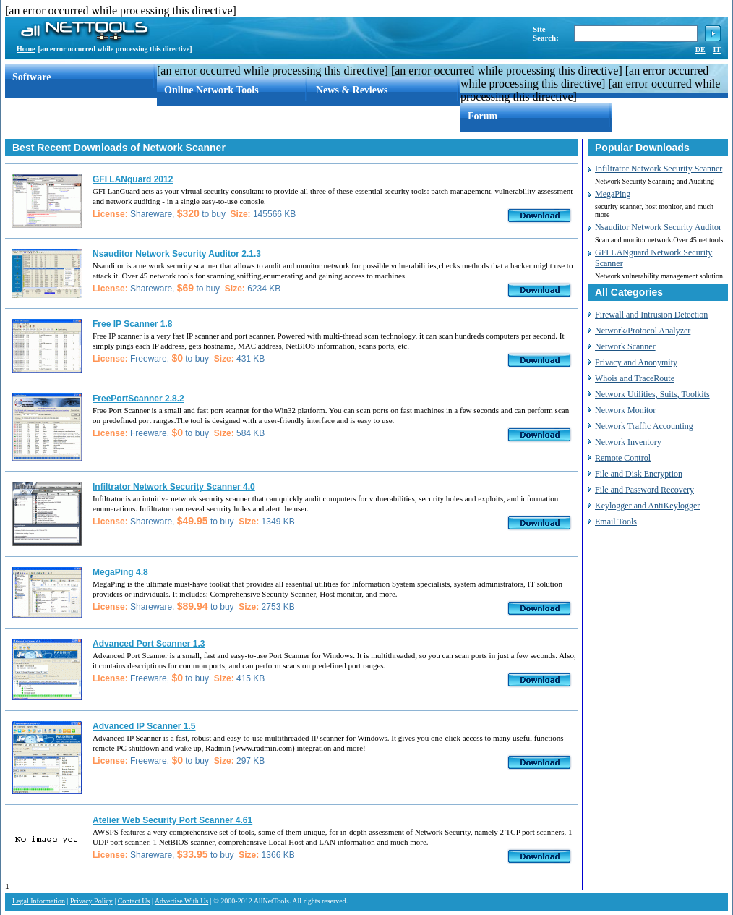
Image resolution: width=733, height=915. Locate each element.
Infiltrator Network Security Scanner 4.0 (174, 487)
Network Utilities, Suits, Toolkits (652, 394)
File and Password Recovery (644, 490)
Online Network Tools (211, 90)
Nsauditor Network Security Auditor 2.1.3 (177, 254)
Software (31, 77)
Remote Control (623, 458)
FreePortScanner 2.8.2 (138, 398)
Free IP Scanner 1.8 (133, 324)
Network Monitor (625, 410)
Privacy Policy (91, 901)
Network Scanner (625, 346)
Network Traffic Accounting (644, 426)
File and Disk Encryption (638, 474)
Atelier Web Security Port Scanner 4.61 (172, 820)
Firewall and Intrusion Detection (651, 315)
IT (717, 50)
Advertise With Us (181, 901)
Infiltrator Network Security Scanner (658, 168)
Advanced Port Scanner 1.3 (149, 644)
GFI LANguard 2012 (133, 179)
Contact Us (134, 901)
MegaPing (612, 194)
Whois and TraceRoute (634, 378)
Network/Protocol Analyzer (642, 330)
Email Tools (616, 521)
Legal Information (38, 901)
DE (700, 50)
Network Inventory (628, 442)
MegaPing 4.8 (120, 572)
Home (26, 49)
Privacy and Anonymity (636, 362)
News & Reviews (352, 90)
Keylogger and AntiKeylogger (647, 506)
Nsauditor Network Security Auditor (658, 227)
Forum (482, 116)
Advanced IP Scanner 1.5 (144, 726)
